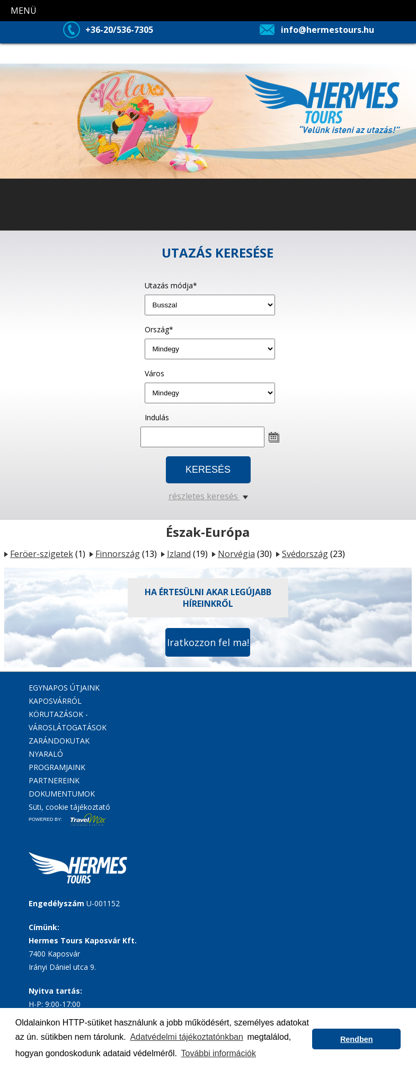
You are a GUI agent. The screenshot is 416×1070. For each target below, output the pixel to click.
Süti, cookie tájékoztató (69, 807)
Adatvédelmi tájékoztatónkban (186, 1036)
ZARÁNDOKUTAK (59, 741)
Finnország (117, 554)
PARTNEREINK (54, 780)
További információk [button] (218, 1053)
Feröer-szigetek (41, 554)
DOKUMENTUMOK (62, 794)
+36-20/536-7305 (119, 30)
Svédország (305, 554)
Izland (179, 554)
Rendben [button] (356, 1039)
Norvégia (236, 554)
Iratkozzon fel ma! (208, 642)
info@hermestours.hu (327, 30)
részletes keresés (208, 496)
